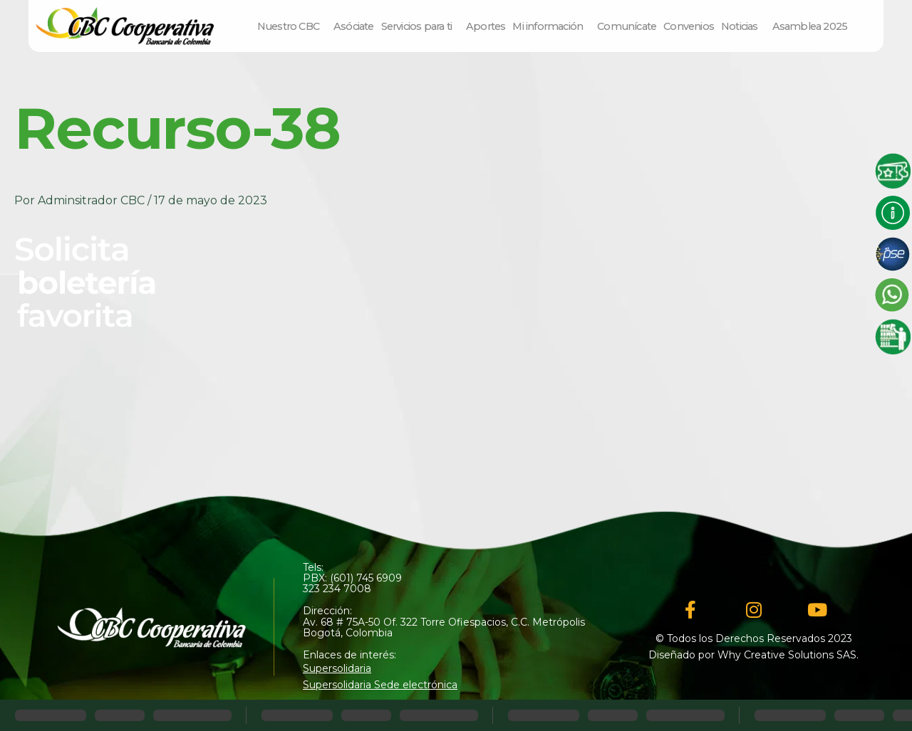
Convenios (688, 26)
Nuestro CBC (291, 26)
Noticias (743, 26)
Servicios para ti (420, 26)
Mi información (551, 26)
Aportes (485, 26)
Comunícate (626, 26)
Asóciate (353, 26)
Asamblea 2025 (810, 26)
